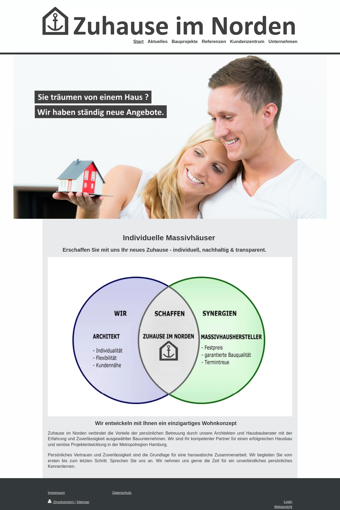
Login (288, 502)
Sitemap (82, 502)
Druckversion (61, 502)
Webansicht (283, 507)
